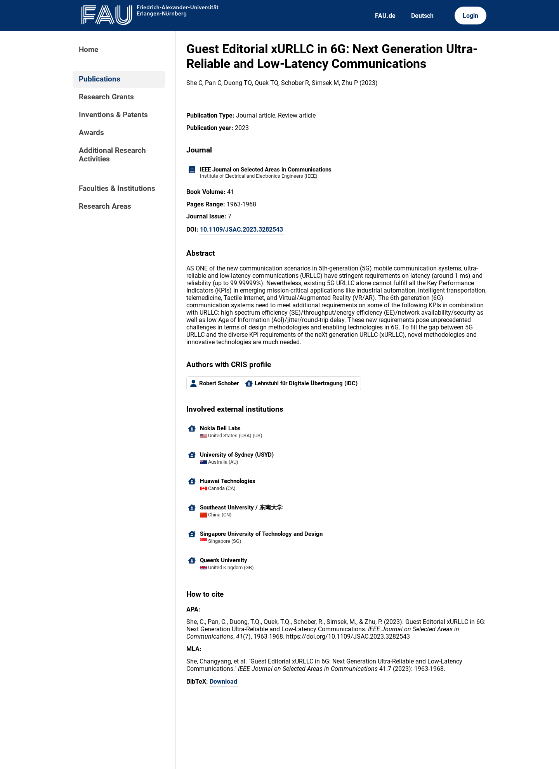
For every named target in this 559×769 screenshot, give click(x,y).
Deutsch (422, 15)
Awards (91, 132)
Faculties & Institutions (117, 188)
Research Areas (105, 206)
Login (470, 15)
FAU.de (385, 15)
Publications (99, 79)
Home (88, 49)
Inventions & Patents (113, 115)
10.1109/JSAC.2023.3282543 (241, 229)
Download (223, 681)
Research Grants (106, 97)
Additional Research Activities (112, 154)
